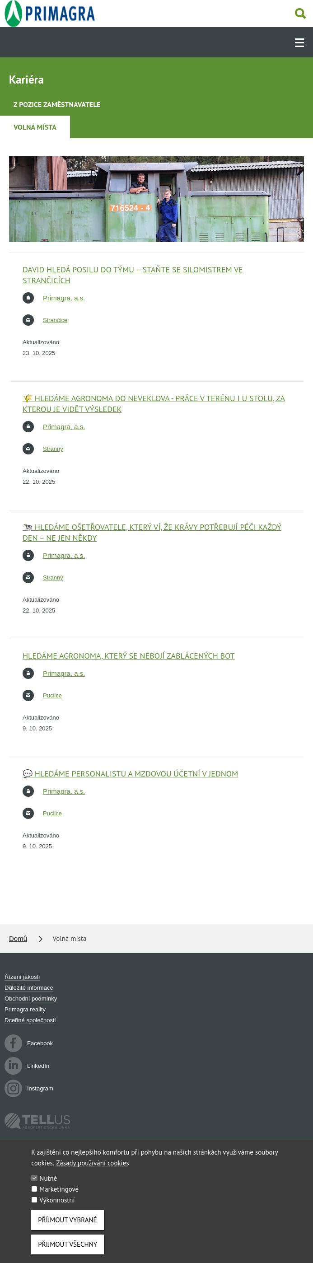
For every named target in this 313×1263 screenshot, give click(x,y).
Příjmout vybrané (67, 1229)
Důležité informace (29, 987)
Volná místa (35, 126)
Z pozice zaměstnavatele (57, 104)
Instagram (29, 1089)
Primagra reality (25, 1009)
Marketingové (59, 1198)
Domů (18, 938)
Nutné (48, 1187)
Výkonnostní (57, 1209)
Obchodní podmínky (31, 998)
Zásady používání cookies (92, 1172)
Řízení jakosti (22, 976)
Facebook (29, 1043)
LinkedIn (27, 1066)
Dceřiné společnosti (30, 1020)
